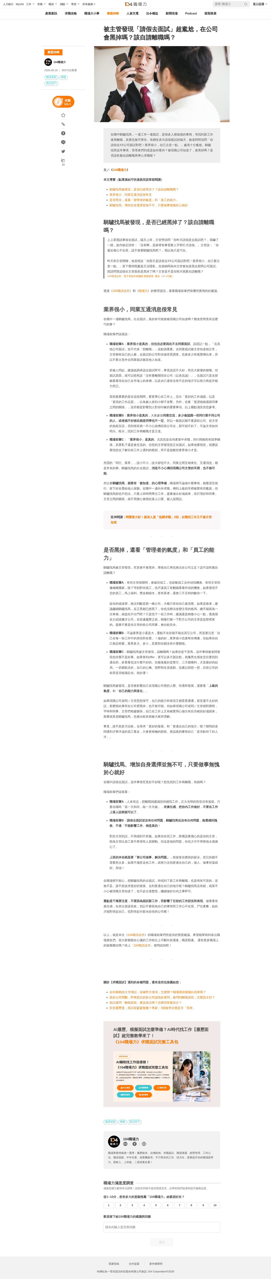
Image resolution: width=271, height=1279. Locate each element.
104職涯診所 (121, 290)
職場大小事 (91, 13)
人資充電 (132, 13)
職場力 (143, 290)
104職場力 (59, 62)
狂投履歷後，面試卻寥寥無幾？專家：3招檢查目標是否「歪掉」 (153, 1007)
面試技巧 (51, 83)
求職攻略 (71, 13)
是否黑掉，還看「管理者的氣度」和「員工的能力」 (144, 200)
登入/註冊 (258, 3)
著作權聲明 (155, 1263)
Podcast (191, 13)
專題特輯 (113, 13)
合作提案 (134, 1263)
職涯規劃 (51, 77)
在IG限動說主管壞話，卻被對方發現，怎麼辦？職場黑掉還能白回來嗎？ (158, 992)
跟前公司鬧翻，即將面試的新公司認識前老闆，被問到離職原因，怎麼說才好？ (162, 997)
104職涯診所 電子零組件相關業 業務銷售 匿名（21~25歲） (140, 276)
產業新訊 (51, 13)
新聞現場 (172, 13)
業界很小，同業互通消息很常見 (131, 194)
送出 (162, 1242)
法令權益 (152, 13)
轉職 (63, 77)
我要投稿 (114, 1263)
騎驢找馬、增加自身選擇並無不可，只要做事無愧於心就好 (149, 205)
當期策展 (210, 13)
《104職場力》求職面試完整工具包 (145, 1042)
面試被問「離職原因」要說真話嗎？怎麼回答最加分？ (146, 1002)
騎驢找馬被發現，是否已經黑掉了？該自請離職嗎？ (144, 189)
